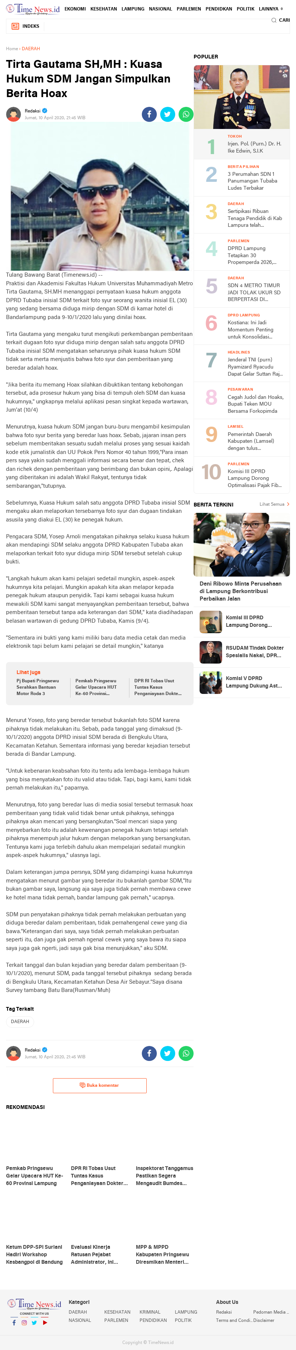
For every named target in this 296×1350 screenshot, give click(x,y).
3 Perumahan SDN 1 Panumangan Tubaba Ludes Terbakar (252, 181)
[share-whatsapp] (186, 114)
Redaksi (224, 1312)
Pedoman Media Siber (271, 1312)
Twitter (34, 1326)
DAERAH (20, 1022)
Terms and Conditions (234, 1321)
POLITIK (245, 9)
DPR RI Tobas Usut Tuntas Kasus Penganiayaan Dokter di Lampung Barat (157, 688)
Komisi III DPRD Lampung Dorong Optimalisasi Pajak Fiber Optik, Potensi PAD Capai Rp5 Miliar (255, 479)
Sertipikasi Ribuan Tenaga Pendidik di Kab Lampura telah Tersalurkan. (255, 219)
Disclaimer (263, 1321)
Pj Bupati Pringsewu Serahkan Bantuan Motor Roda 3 (38, 687)
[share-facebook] (149, 114)
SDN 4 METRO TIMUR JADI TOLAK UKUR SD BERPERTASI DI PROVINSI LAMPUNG (254, 293)
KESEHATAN (103, 9)
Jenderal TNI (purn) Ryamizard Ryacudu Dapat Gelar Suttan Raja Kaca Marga (255, 367)
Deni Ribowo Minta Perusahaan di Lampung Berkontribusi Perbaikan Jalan (241, 591)
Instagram (24, 1326)
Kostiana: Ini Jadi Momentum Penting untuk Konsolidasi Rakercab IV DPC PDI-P (255, 330)
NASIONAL (160, 9)
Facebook (14, 1326)
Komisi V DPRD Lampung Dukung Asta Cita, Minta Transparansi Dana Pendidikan (253, 683)
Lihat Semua (272, 504)
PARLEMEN (189, 9)
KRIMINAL (150, 1312)
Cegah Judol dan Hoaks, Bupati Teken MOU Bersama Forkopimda (256, 404)
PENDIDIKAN (153, 1321)
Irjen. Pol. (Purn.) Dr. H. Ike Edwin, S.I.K (254, 147)
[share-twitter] (167, 114)
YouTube (44, 1326)
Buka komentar (99, 1085)
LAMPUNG (133, 9)
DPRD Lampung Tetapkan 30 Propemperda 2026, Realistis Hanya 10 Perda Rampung (250, 256)
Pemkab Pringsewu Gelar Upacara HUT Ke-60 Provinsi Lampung (96, 688)
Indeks (25, 26)
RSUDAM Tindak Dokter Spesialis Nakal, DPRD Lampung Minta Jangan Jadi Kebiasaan (255, 653)
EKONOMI (75, 9)
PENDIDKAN (219, 9)
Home (12, 49)
